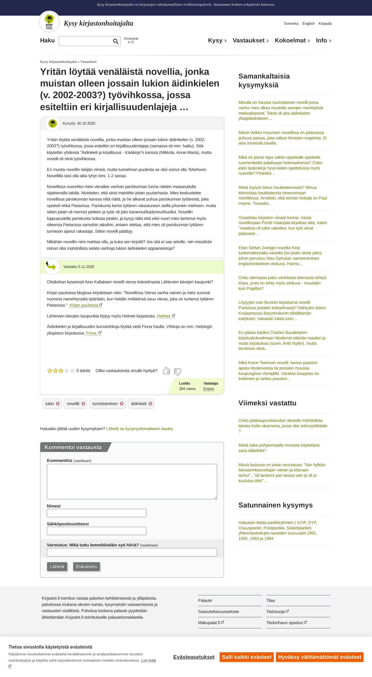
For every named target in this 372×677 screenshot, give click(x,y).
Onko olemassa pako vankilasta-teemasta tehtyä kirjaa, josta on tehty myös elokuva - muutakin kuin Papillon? (282, 282)
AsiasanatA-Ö (131, 40)
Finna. (91, 333)
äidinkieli (138, 403)
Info (321, 40)
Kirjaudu (325, 23)
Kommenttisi (59, 460)
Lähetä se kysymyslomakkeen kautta (139, 428)
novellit (73, 403)
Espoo (208, 389)
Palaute (205, 600)
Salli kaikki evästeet (246, 657)
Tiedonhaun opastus (284, 622)
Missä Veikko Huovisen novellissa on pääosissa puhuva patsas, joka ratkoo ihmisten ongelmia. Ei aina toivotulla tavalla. (282, 137)
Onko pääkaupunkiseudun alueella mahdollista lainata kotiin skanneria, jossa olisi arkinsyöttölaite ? (282, 425)
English (308, 23)
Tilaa (270, 600)
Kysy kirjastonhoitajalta (58, 61)
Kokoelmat (290, 40)
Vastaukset (249, 40)
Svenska (291, 23)
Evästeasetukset (193, 657)
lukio (49, 403)
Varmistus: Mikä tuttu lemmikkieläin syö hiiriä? (93, 544)
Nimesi (54, 505)
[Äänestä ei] (177, 372)
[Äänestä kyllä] (167, 370)
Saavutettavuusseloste (218, 611)
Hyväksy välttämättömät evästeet (319, 657)
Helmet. (164, 315)
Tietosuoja (275, 611)
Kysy (215, 40)
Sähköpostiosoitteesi (68, 523)
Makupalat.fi (209, 622)
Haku (47, 40)
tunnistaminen (105, 403)
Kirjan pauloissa (83, 305)
